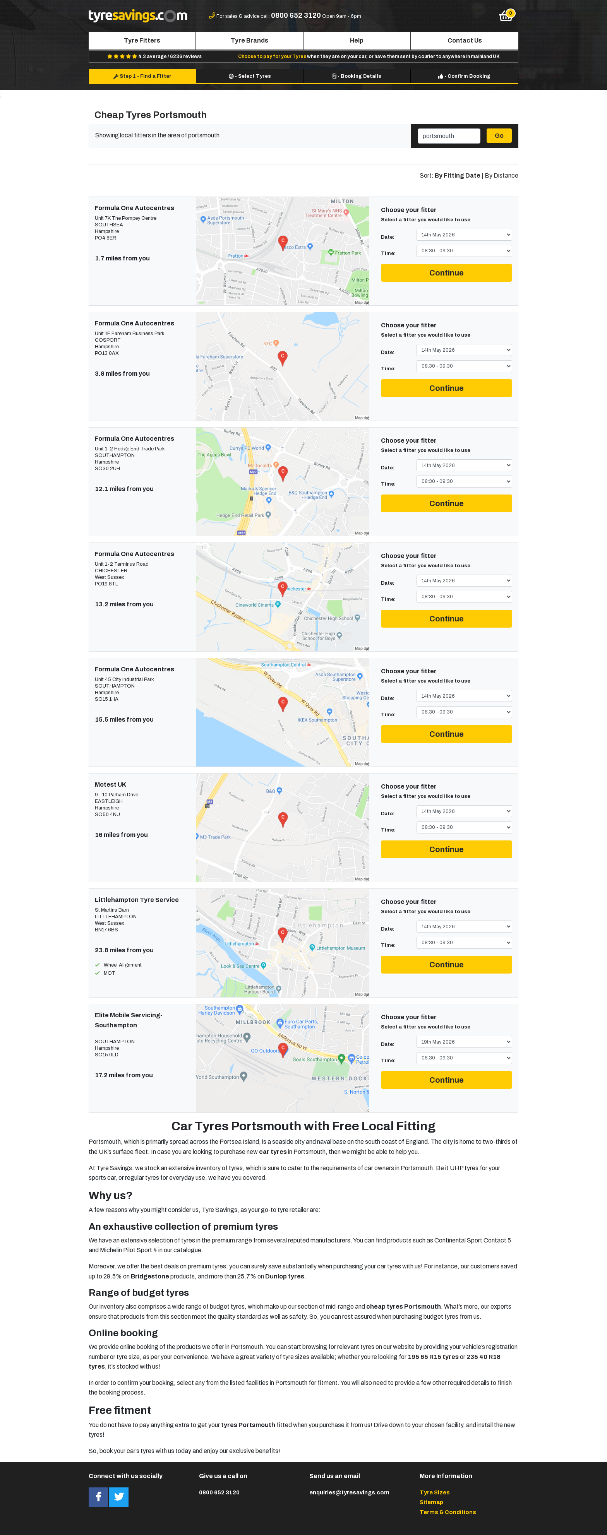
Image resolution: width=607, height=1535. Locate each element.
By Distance (501, 175)
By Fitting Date (457, 175)
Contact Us (465, 40)
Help (357, 40)
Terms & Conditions (448, 1512)
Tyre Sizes (435, 1492)
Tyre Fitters (142, 40)
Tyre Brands (249, 40)
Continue (446, 273)
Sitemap (431, 1502)
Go (499, 135)
